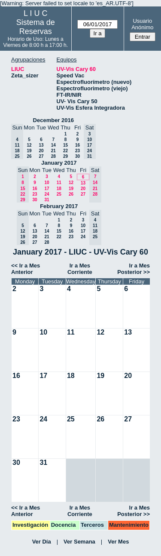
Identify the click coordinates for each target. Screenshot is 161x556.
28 (53, 156)
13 (41, 145)
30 (77, 156)
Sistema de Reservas (35, 27)
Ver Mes (118, 541)
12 (29, 145)
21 (53, 150)
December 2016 (53, 120)
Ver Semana (79, 541)
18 (59, 188)
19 (29, 150)
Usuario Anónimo (142, 24)
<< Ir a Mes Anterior (25, 268)
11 (59, 182)
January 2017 (58, 163)
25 (59, 194)
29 (65, 156)
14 (53, 145)
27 (41, 156)
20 (41, 150)
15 (65, 145)
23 (77, 150)
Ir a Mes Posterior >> (133, 268)
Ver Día (41, 541)
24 (46, 194)
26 (29, 156)
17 (46, 188)
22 (65, 150)
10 (46, 182)
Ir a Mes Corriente (79, 268)
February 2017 (59, 206)
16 (77, 145)
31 (46, 199)
